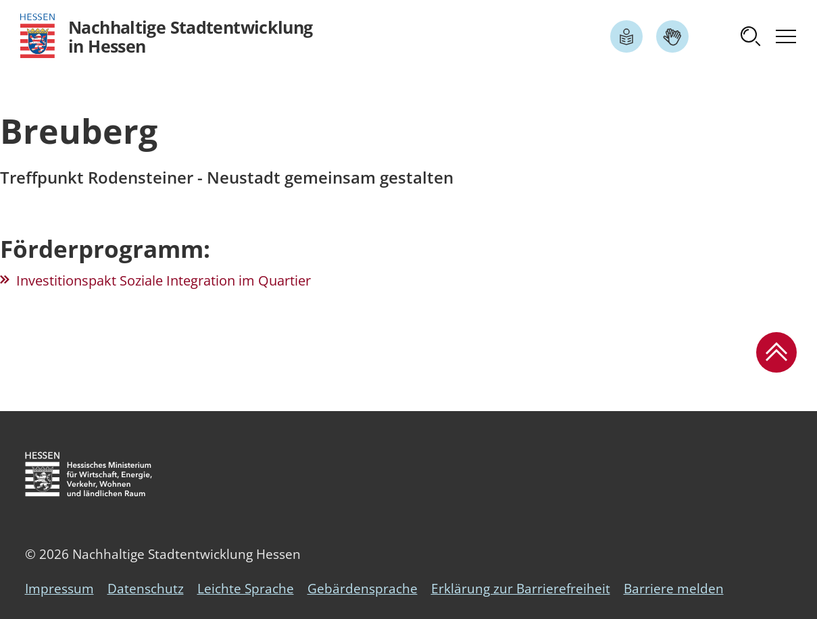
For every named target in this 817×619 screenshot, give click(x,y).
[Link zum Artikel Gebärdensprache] (672, 36)
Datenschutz (145, 588)
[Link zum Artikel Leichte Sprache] (626, 36)
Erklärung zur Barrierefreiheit (520, 588)
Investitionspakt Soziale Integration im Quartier (163, 280)
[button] (751, 36)
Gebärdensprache (362, 588)
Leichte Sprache (245, 588)
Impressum (59, 588)
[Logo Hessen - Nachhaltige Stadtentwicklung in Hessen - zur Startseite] (166, 36)
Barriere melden (674, 588)
